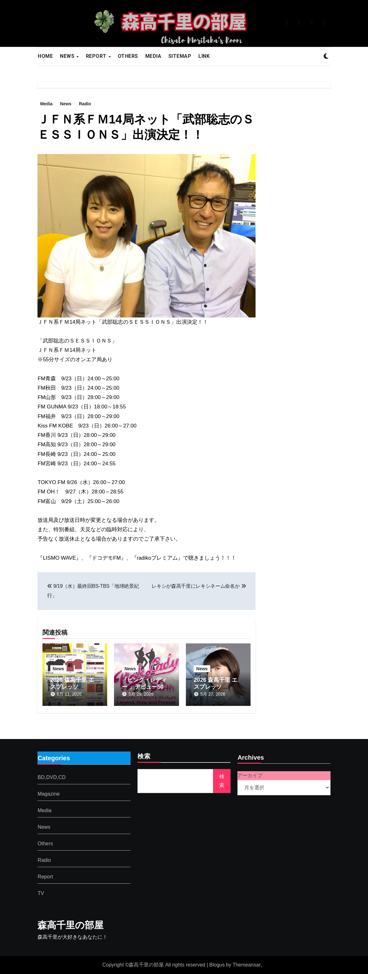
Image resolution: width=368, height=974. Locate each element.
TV (40, 893)
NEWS (68, 56)
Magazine (48, 794)
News (66, 103)
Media (46, 103)
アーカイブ (249, 775)
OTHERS (128, 56)
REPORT (97, 56)
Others (45, 843)
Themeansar (246, 964)
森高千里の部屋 (70, 925)
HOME (45, 56)
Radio (85, 103)
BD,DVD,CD (51, 777)
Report (45, 876)
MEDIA (153, 56)
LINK (204, 56)
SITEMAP (179, 56)
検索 (144, 757)
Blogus (217, 964)
